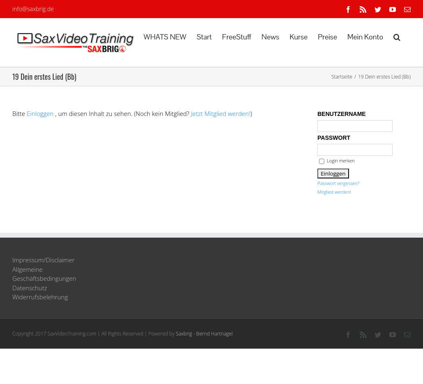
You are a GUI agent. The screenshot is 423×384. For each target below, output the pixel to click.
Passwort (333, 137)
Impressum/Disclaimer (43, 260)
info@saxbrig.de (33, 9)
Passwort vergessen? (338, 183)
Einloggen (40, 113)
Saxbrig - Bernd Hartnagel (204, 333)
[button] (396, 36)
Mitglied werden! (334, 192)
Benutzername (341, 114)
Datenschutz (29, 288)
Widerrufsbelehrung (40, 297)
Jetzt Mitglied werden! (220, 113)
